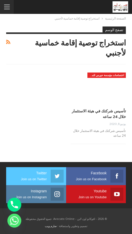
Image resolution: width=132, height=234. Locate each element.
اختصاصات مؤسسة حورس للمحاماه (105, 75)
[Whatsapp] (14, 221)
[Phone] (14, 205)
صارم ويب (51, 226)
